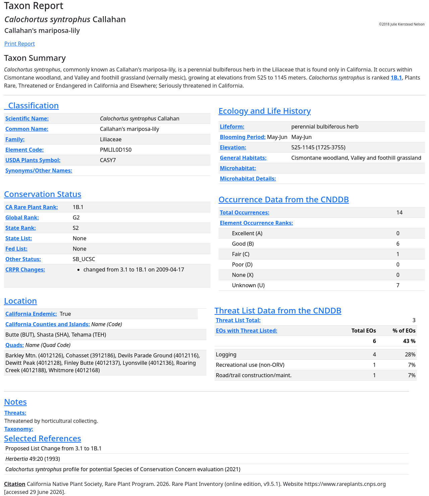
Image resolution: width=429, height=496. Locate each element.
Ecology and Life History (265, 110)
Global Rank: (22, 217)
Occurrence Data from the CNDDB (284, 199)
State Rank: (20, 228)
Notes (15, 401)
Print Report (19, 43)
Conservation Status (42, 193)
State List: (18, 238)
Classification (31, 105)
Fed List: (16, 248)
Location (20, 300)
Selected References (42, 438)
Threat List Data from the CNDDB (278, 310)
